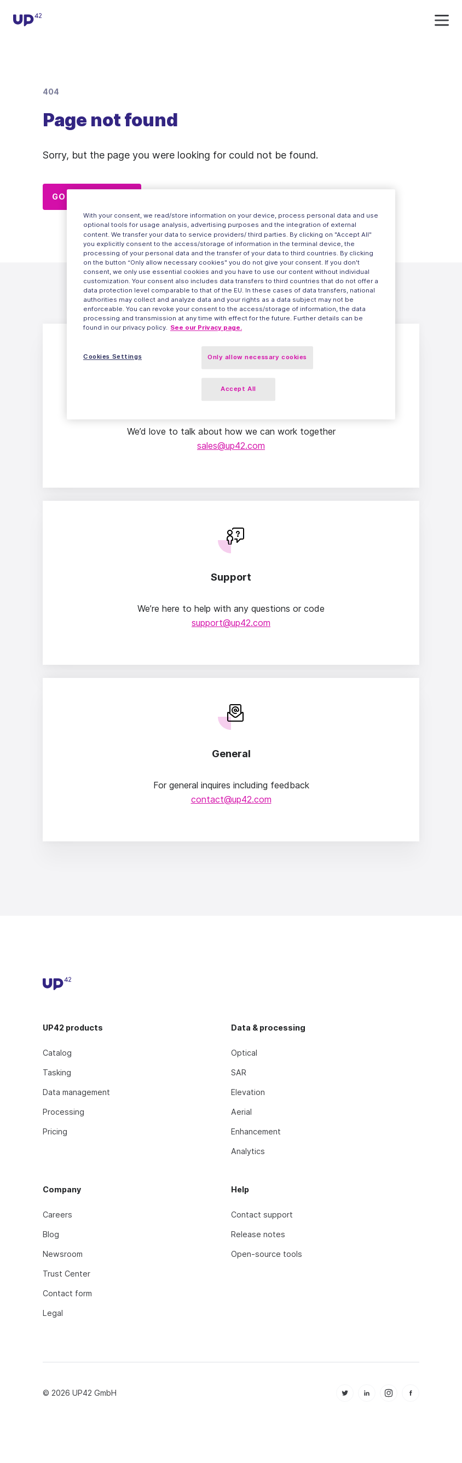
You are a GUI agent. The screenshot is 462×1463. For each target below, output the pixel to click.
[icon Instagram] (388, 1393)
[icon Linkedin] (367, 1393)
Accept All (238, 389)
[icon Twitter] (345, 1393)
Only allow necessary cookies (257, 357)
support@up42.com (231, 622)
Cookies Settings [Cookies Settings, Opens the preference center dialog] (112, 357)
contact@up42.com (231, 799)
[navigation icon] (441, 21)
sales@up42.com (231, 445)
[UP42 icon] (27, 21)
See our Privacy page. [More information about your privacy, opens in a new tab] (206, 327)
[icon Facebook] (410, 1393)
